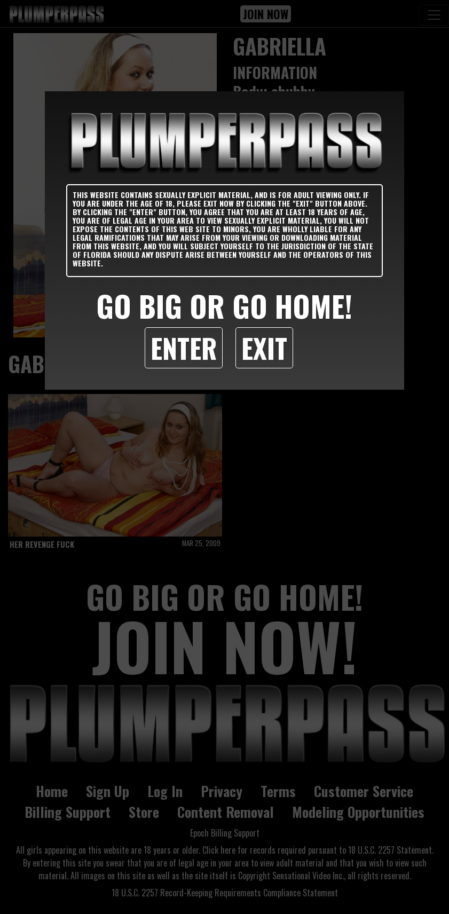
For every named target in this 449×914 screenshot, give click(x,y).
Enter (184, 347)
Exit (264, 347)
